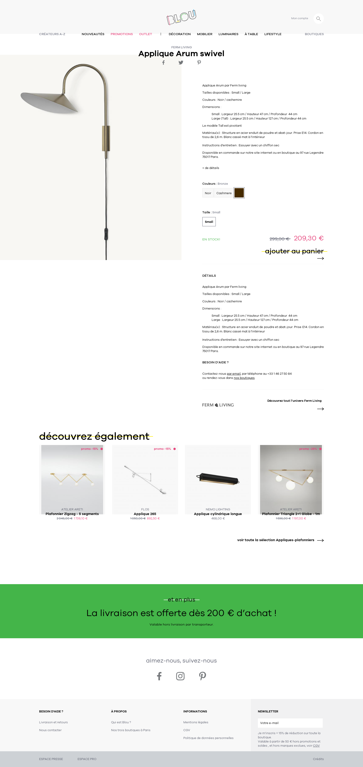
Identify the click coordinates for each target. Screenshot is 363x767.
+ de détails (210, 168)
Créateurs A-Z (52, 34)
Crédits (318, 759)
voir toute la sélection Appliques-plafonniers (278, 540)
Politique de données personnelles (208, 738)
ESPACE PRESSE (51, 759)
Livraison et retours (53, 722)
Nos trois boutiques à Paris (130, 730)
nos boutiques (244, 378)
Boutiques (314, 34)
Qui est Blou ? (121, 722)
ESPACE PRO (87, 759)
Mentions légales (195, 722)
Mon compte (299, 18)
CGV (316, 746)
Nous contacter (50, 730)
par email (234, 374)
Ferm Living (181, 47)
